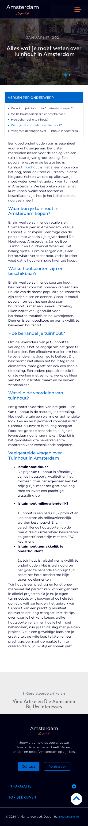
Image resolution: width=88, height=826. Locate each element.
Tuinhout (76, 75)
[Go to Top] (76, 798)
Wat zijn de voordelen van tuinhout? (36, 125)
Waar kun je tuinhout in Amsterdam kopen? (42, 108)
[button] (78, 10)
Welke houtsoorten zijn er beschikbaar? (38, 114)
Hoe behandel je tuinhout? (30, 119)
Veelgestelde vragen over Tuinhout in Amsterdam (45, 131)
